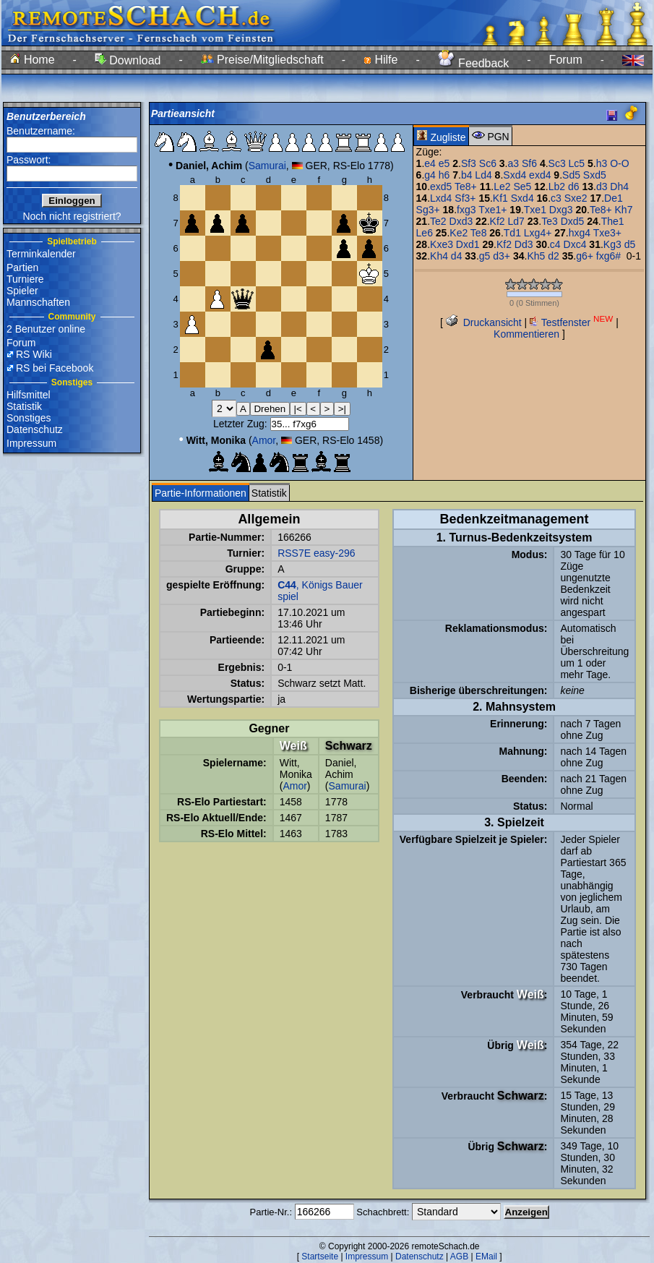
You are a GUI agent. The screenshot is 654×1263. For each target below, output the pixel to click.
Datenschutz (35, 429)
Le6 (424, 233)
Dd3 (524, 244)
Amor (264, 440)
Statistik (24, 406)
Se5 (522, 186)
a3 (514, 163)
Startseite (319, 1256)
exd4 (540, 175)
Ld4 (483, 175)
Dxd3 (461, 221)
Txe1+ (492, 209)
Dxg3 (561, 209)
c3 (556, 198)
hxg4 (579, 233)
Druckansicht (484, 322)
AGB (459, 1256)
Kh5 (536, 256)
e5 (444, 163)
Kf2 (497, 221)
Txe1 (535, 209)
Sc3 (557, 163)
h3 (602, 163)
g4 (430, 175)
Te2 (438, 221)
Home (32, 59)
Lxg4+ (538, 233)
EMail (486, 1256)
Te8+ (466, 186)
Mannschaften (38, 302)
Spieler (22, 290)
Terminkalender (41, 254)
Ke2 (458, 233)
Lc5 (577, 163)
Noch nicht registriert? (71, 216)
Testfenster (571, 322)
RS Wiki (34, 354)
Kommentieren (526, 334)
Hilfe (380, 59)
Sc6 (487, 163)
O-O (619, 163)
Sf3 (468, 163)
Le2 (502, 186)
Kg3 (612, 244)
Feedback (473, 63)
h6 (444, 175)
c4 (555, 244)
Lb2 (556, 186)
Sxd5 (594, 175)
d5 (630, 244)
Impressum (31, 443)
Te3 (549, 221)
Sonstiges (29, 418)
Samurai (267, 165)
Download (128, 60)
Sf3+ (465, 198)
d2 (553, 256)
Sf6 (529, 163)
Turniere (25, 279)
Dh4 (619, 186)
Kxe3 (441, 244)
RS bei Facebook (54, 368)
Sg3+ (428, 209)
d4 (456, 256)
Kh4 (439, 256)
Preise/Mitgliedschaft (262, 59)
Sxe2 (576, 198)
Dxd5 (573, 221)
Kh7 (624, 209)
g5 (485, 256)
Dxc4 (575, 244)
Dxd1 (468, 244)
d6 (574, 186)
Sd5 (571, 175)
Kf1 (500, 198)
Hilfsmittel (29, 395)
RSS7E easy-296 (316, 553)
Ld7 (515, 221)
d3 (602, 186)
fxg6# (608, 256)
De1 (613, 198)
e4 (430, 163)
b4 (467, 175)
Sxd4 (514, 175)
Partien (22, 267)
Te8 (478, 233)
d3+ (501, 256)
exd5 (441, 186)
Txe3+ (607, 233)
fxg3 (466, 209)
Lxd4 (441, 198)
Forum (565, 59)
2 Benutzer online (46, 329)
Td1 (512, 233)
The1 (612, 221)
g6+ (584, 256)
